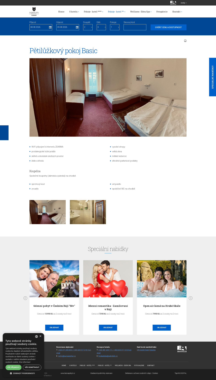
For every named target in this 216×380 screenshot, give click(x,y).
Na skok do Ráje (54, 305)
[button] (23, 373)
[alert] (23, 355)
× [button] (40, 336)
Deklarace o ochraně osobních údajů (138, 373)
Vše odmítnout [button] (32, 367)
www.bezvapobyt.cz (68, 373)
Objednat (54, 327)
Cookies (155, 373)
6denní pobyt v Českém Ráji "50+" (108, 305)
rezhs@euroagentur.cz (67, 356)
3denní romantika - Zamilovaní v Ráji (162, 307)
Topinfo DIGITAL (181, 373)
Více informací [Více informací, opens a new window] (24, 362)
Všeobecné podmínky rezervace (101, 373)
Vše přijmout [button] (13, 367)
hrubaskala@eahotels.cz (108, 356)
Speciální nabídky (212, 77)
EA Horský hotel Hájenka (146, 350)
